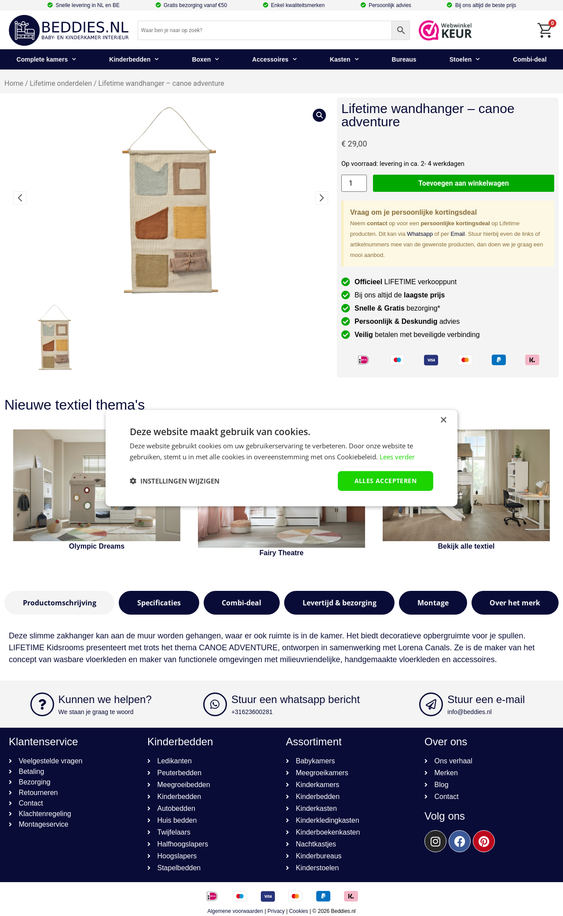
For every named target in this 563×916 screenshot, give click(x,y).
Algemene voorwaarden (235, 911)
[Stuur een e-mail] (431, 704)
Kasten (344, 59)
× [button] (443, 420)
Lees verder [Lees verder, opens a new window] (397, 456)
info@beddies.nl (469, 711)
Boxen (205, 59)
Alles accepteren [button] (386, 480)
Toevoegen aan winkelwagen (463, 183)
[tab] (59, 603)
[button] (19, 198)
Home (13, 83)
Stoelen (465, 59)
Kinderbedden (134, 59)
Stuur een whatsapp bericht (295, 699)
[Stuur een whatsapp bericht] (215, 704)
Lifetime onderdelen (61, 83)
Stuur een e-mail (486, 699)
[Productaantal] (354, 183)
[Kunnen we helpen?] (42, 704)
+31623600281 (252, 711)
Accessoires (274, 59)
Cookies (298, 911)
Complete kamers (47, 59)
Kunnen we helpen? (105, 699)
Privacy (276, 911)
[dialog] (281, 458)
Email (457, 234)
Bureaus (404, 59)
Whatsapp (420, 234)
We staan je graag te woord (96, 711)
